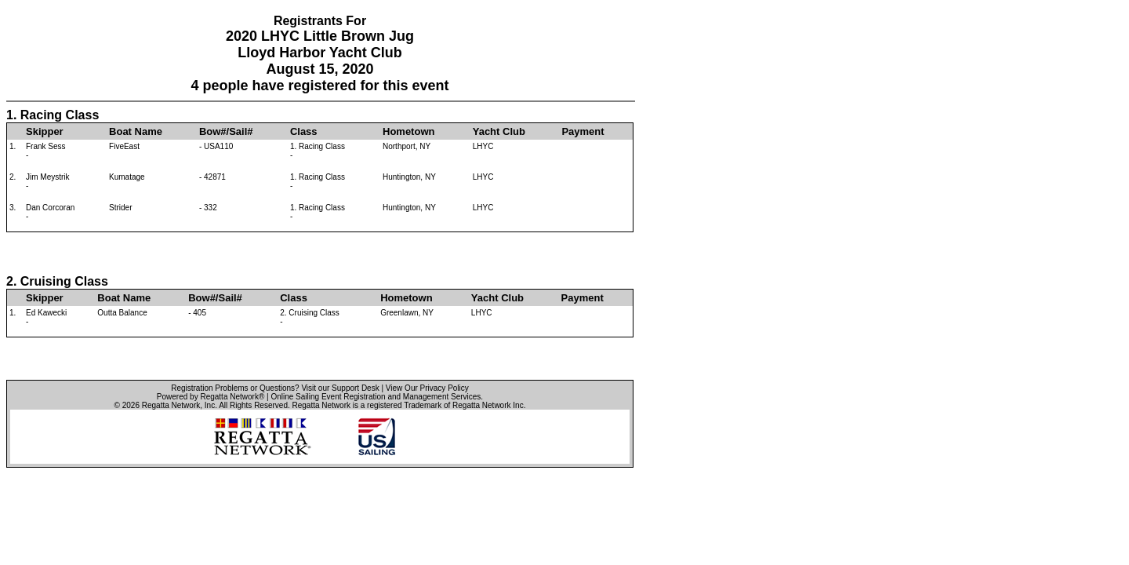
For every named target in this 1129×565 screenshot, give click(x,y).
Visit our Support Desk (340, 388)
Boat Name (135, 131)
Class (304, 131)
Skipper (45, 131)
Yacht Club (499, 131)
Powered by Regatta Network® (210, 396)
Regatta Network (171, 405)
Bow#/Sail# (226, 131)
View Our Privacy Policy (427, 388)
